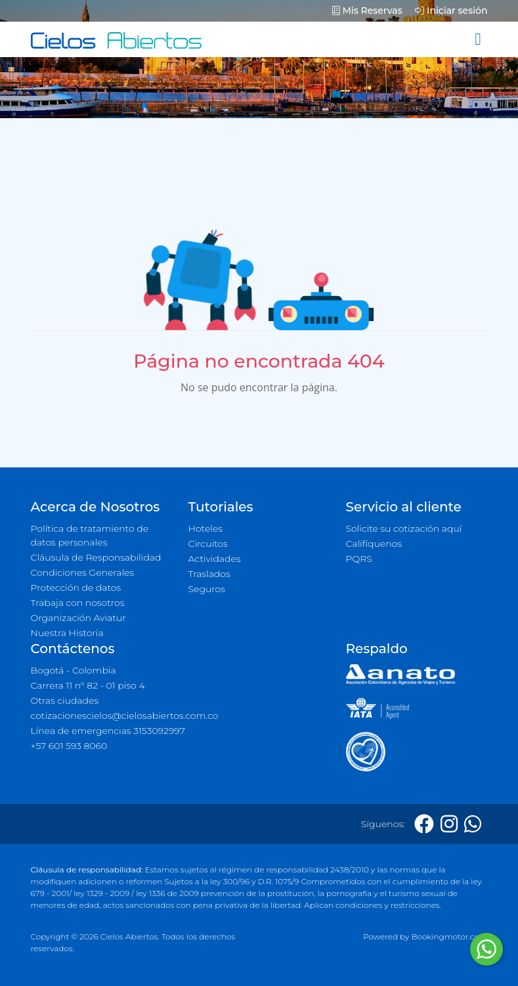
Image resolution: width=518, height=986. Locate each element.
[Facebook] (424, 824)
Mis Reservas (367, 10)
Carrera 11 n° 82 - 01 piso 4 (88, 685)
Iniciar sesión (451, 10)
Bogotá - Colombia (73, 670)
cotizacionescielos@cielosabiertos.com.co (125, 715)
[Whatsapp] (472, 824)
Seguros (207, 589)
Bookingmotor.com (449, 936)
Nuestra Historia (67, 633)
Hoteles (205, 528)
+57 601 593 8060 (69, 746)
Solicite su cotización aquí (404, 528)
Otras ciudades (65, 700)
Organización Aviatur (78, 618)
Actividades (214, 559)
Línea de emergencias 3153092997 (108, 731)
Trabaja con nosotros (78, 603)
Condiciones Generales (83, 572)
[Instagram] (449, 824)
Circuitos (208, 543)
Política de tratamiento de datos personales (90, 535)
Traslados (209, 574)
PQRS (359, 559)
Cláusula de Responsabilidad (96, 557)
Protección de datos (76, 587)
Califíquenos (374, 543)
